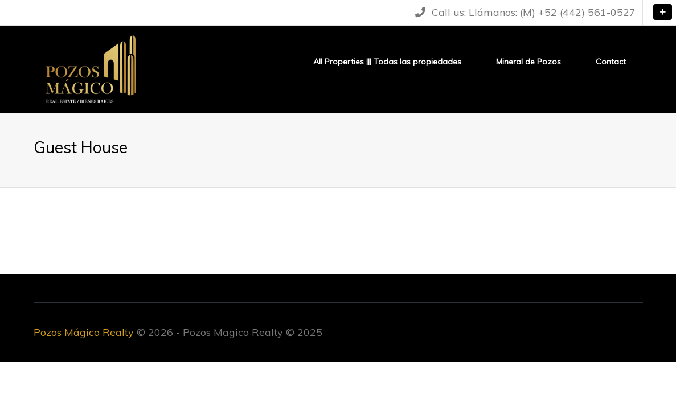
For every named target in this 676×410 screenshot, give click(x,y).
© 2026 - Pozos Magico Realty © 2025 (178, 332)
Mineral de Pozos (528, 61)
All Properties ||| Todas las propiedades (387, 61)
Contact (611, 61)
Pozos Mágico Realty (84, 332)
